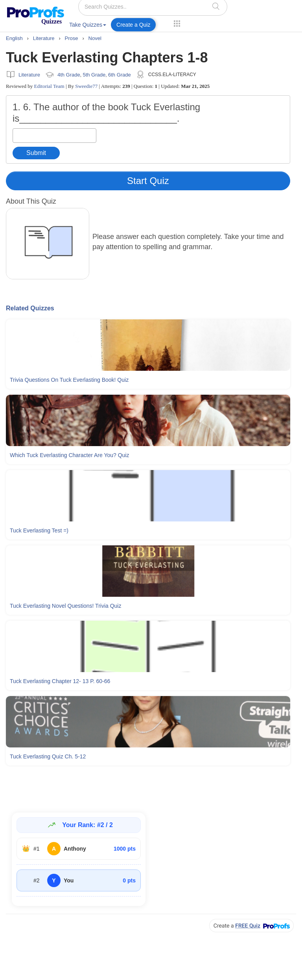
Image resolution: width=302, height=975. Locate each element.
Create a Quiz (133, 25)
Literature (29, 75)
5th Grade (94, 75)
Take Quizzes (87, 25)
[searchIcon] (215, 6)
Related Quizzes (30, 308)
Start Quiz (148, 180)
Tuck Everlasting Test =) (39, 530)
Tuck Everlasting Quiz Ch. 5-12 (48, 756)
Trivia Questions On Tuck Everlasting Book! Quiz (69, 380)
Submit (36, 152)
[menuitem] (87, 26)
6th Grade (119, 75)
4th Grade (68, 75)
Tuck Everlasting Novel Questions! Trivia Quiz (65, 606)
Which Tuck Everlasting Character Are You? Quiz (69, 455)
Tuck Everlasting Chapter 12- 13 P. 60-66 (60, 681)
